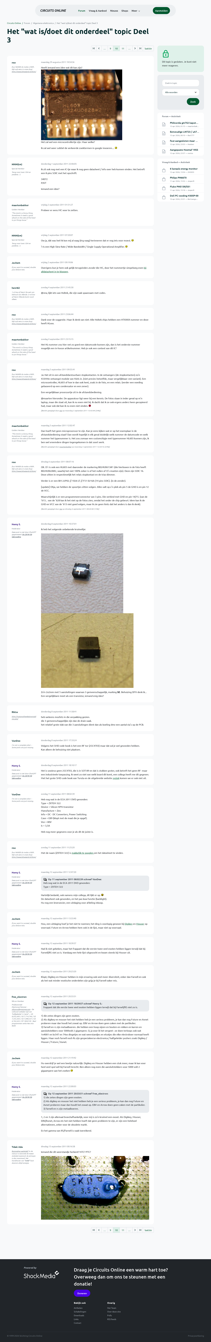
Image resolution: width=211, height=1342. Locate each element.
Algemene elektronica (43, 23)
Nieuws (114, 10)
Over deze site (114, 1311)
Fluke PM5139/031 (180, 186)
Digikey (128, 923)
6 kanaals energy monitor (184, 168)
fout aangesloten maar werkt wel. (188, 140)
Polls (109, 1315)
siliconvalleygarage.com (21, 1009)
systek (116, 778)
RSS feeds (111, 1319)
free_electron (19, 996)
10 (116, 48)
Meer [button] (134, 10)
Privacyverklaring (196, 1335)
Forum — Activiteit (171, 116)
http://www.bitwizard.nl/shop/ (24, 71)
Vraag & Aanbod (98, 10)
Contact (77, 1322)
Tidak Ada (17, 1146)
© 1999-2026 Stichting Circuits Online (24, 1335)
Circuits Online (14, 23)
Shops (124, 10)
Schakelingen (80, 1311)
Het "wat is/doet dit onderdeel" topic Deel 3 (77, 23)
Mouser (140, 923)
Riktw (15, 712)
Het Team (111, 1308)
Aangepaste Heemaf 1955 (184, 149)
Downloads (79, 1315)
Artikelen (78, 1308)
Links (76, 1319)
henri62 (16, 287)
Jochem (16, 262)
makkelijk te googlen (83, 852)
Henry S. (16, 524)
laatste (148, 48)
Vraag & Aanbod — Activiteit (176, 162)
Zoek (193, 101)
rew (14, 62)
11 (123, 48)
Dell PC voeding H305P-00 (184, 195)
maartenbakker (20, 205)
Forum (81, 10)
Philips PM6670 (178, 177)
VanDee (16, 740)
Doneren (82, 1293)
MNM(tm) (17, 164)
